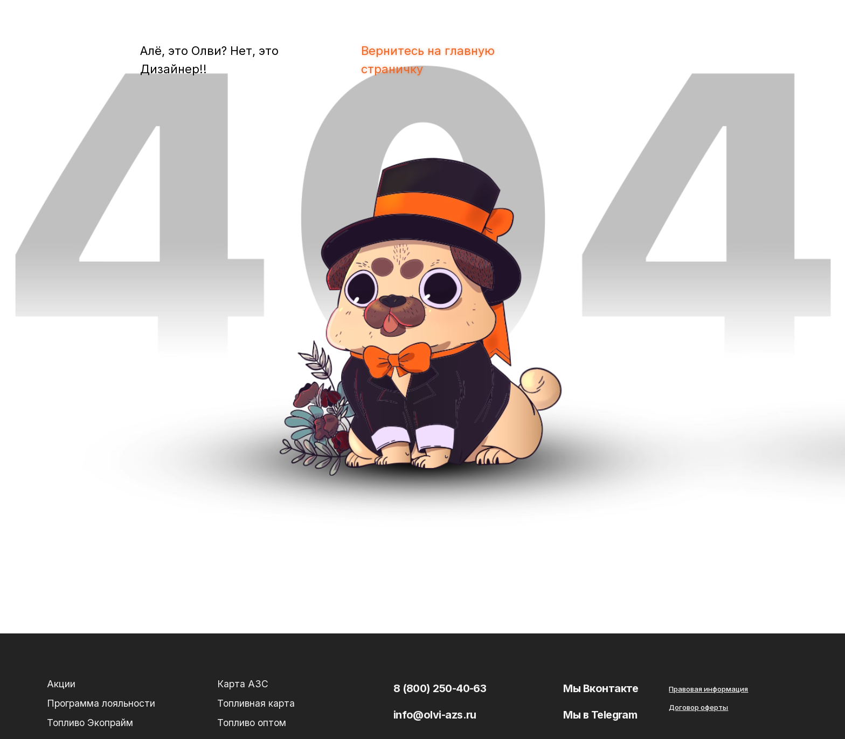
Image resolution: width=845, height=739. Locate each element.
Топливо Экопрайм (90, 722)
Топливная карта (256, 703)
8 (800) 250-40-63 (440, 688)
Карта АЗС (242, 683)
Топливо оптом (251, 722)
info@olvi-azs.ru (434, 714)
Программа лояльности (101, 703)
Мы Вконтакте (600, 688)
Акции (61, 683)
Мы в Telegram (600, 714)
